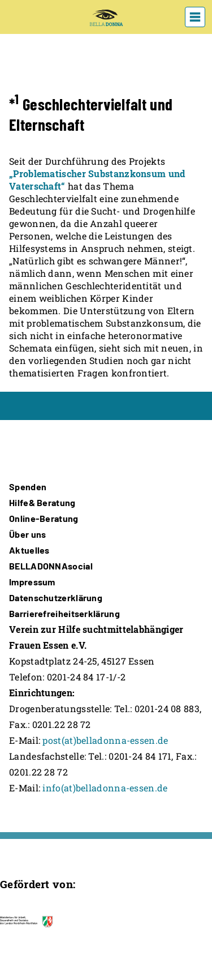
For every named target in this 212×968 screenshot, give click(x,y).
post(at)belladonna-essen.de (105, 740)
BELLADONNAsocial (51, 565)
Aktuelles (29, 550)
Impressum (32, 581)
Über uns (27, 534)
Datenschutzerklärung (55, 597)
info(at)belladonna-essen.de (104, 788)
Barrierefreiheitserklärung (64, 613)
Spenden (27, 486)
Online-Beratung (44, 518)
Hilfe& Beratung (42, 502)
